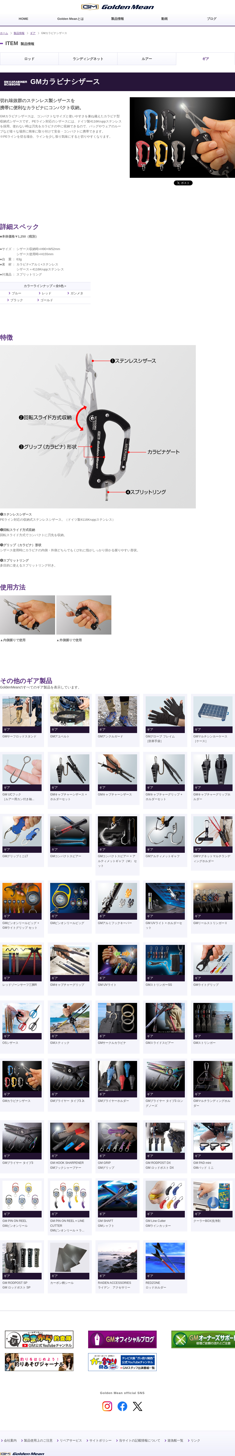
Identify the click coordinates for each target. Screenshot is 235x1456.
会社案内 (10, 1440)
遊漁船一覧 (175, 1440)
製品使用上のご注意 (38, 1440)
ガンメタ (76, 293)
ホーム (4, 33)
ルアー (147, 59)
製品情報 (19, 33)
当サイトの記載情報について (139, 1440)
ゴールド (46, 300)
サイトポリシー (100, 1440)
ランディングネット (88, 59)
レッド (46, 293)
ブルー (16, 293)
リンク (195, 1440)
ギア (32, 33)
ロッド (29, 59)
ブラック (16, 300)
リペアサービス (71, 1440)
